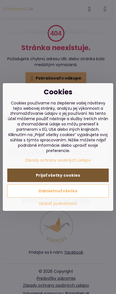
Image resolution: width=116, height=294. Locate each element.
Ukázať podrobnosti (58, 203)
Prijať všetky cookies (58, 175)
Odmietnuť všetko (58, 191)
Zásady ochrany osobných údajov (58, 160)
